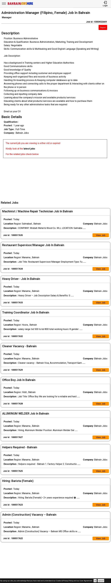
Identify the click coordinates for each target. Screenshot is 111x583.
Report (103, 27)
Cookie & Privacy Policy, (65, 581)
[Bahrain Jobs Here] (20, 4)
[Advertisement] (56, 178)
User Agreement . (86, 581)
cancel (101, 581)
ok (95, 581)
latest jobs (29, 148)
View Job (100, 235)
